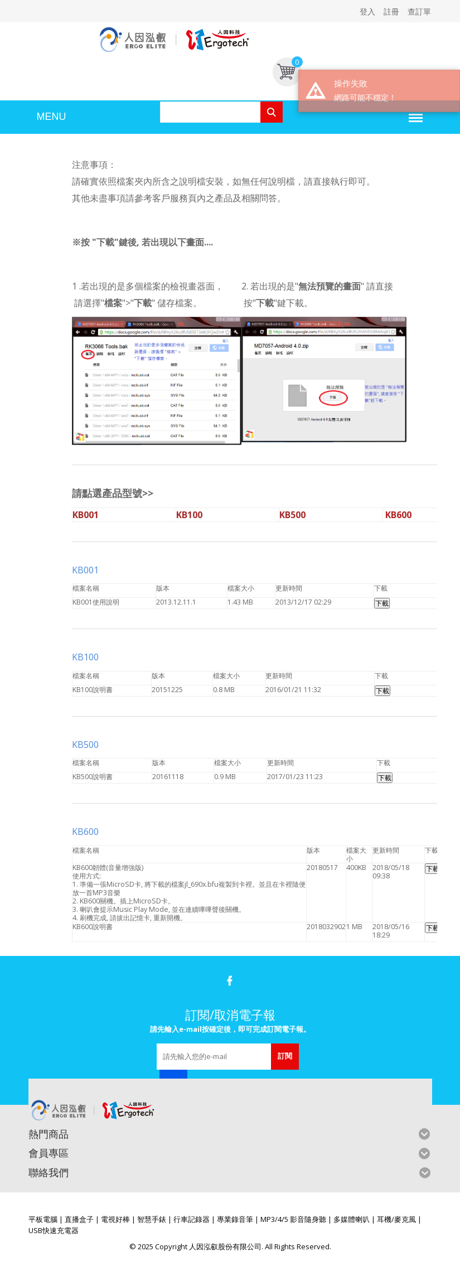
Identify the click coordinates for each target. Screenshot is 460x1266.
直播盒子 (79, 1219)
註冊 (391, 11)
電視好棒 (115, 1219)
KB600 (86, 831)
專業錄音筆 (235, 1219)
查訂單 (419, 11)
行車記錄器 (191, 1219)
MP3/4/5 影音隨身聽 (293, 1219)
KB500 (86, 744)
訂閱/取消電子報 (230, 1014)
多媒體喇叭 (351, 1219)
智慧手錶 (151, 1219)
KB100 (86, 657)
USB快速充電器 (53, 1230)
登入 (367, 11)
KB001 (85, 570)
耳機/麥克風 (396, 1219)
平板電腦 (42, 1219)
